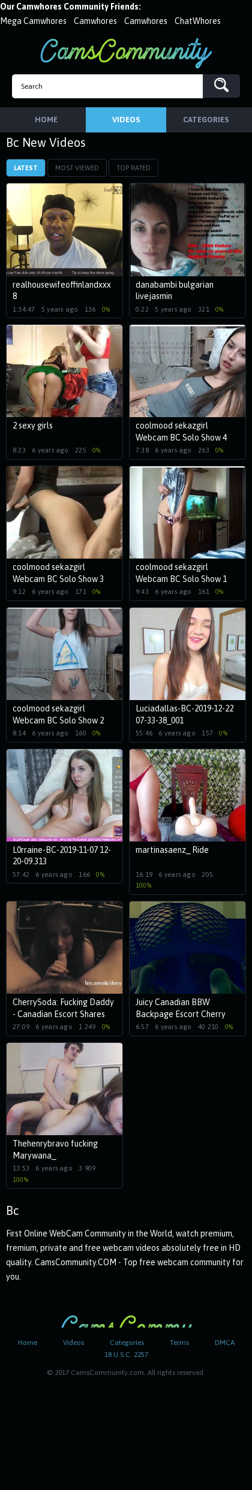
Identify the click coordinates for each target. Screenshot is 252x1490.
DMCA (225, 1342)
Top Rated (133, 167)
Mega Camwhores (33, 21)
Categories (127, 1342)
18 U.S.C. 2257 (126, 1354)
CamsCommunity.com (126, 53)
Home (27, 1342)
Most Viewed (77, 167)
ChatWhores (198, 21)
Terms (179, 1342)
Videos (73, 1342)
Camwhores (95, 21)
